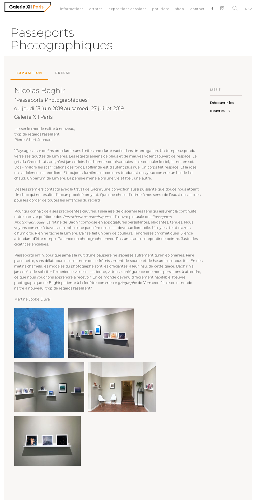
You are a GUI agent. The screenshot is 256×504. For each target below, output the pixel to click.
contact (197, 9)
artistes (95, 9)
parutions (161, 9)
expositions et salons (127, 9)
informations (71, 9)
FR (245, 9)
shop (180, 9)
